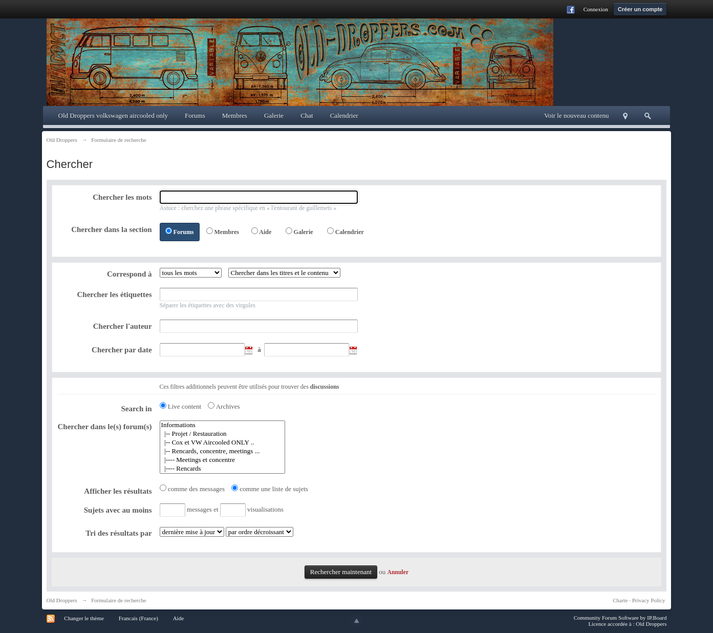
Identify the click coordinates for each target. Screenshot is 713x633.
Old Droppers (62, 600)
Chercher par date (122, 350)
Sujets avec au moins (118, 510)
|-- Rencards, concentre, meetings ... (222, 451)
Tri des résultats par (118, 533)
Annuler (398, 572)
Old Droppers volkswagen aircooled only (113, 115)
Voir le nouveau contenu (576, 115)
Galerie (274, 115)
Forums (195, 115)
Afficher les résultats (118, 491)
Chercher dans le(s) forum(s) (105, 427)
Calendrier (344, 115)
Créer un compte (640, 9)
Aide (265, 232)
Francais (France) (138, 618)
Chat (306, 115)
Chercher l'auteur (122, 326)
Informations (222, 425)
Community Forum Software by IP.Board (620, 618)
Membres (234, 115)
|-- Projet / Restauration (222, 434)
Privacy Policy (648, 600)
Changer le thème (84, 618)
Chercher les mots (122, 197)
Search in (136, 409)
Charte (620, 600)
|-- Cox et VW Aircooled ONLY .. (222, 442)
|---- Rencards (222, 469)
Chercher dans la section (111, 229)
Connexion (596, 9)
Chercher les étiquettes (114, 294)
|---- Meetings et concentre (222, 460)
